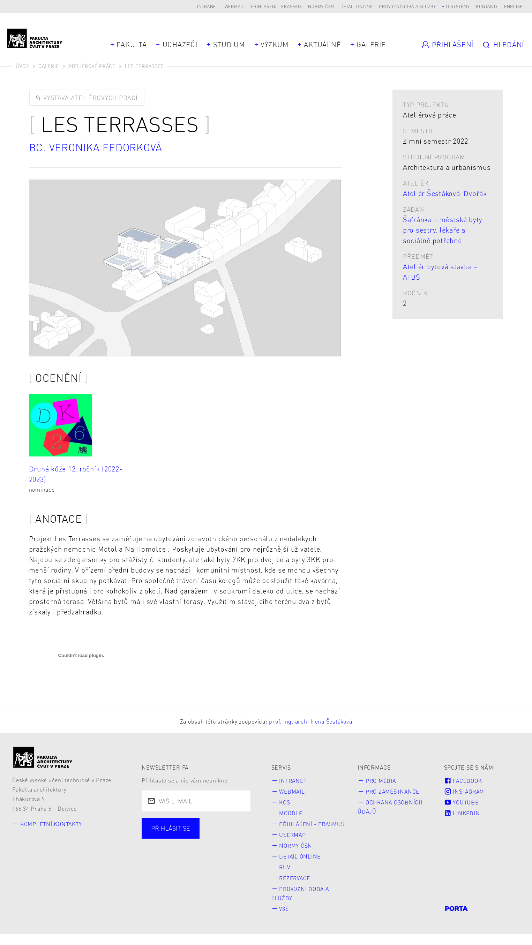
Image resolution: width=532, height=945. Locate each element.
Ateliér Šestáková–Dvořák (445, 193)
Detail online (356, 6)
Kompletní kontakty (52, 823)
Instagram (465, 791)
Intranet (207, 6)
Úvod (22, 66)
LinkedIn (462, 813)
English (513, 6)
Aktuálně (322, 44)
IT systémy (458, 6)
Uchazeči (180, 44)
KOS (284, 802)
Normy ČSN (321, 6)
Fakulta (132, 44)
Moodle (291, 813)
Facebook (463, 780)
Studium (229, 44)
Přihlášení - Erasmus (276, 6)
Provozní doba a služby (407, 6)
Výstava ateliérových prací (86, 97)
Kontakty (487, 6)
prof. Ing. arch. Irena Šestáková (310, 721)
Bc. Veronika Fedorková (97, 147)
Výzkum (275, 44)
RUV (285, 877)
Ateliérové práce (91, 66)
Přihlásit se (171, 828)
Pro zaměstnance (393, 791)
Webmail (235, 6)
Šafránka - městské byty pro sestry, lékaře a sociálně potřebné (442, 230)
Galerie (371, 44)
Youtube (462, 802)
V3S (284, 919)
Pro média (381, 780)
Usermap (293, 844)
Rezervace (296, 888)
